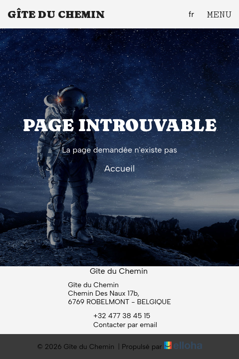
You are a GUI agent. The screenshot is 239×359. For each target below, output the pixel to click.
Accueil (119, 168)
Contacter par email (119, 324)
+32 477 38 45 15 (116, 315)
